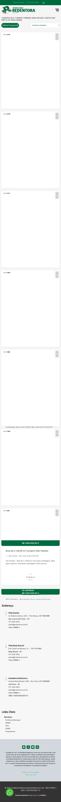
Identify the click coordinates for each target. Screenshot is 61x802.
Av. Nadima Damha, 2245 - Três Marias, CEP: (28, 616)
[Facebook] (23, 747)
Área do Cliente (18, 2)
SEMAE (8, 723)
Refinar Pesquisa (10, 25)
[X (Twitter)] (28, 747)
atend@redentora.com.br (18, 625)
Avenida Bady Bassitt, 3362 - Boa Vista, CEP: (29, 681)
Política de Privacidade (30, 772)
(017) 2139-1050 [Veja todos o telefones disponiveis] (32, 2)
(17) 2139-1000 (14, 687)
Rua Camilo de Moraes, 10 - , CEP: (24, 649)
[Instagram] (37, 747)
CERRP (7, 729)
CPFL (7, 726)
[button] (43, 2)
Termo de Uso (30, 775)
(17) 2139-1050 (14, 622)
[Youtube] (33, 747)
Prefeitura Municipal (12, 720)
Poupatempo (10, 731)
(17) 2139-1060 (14, 654)
